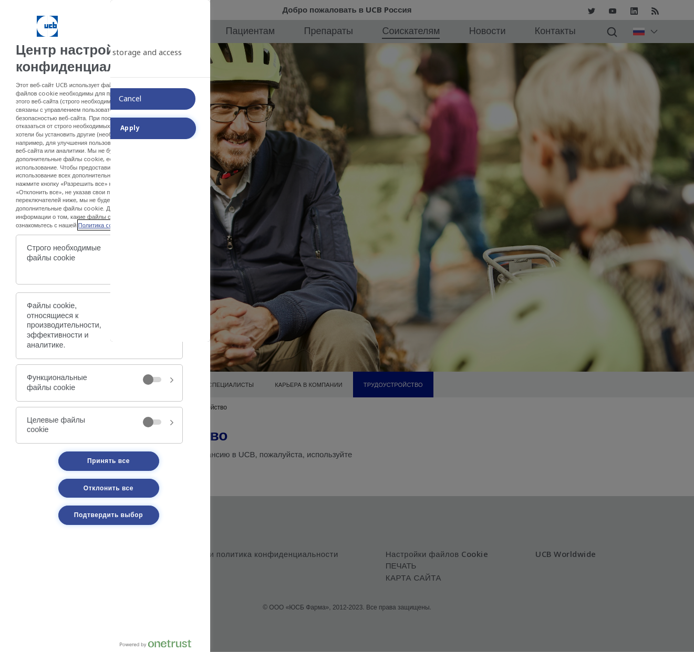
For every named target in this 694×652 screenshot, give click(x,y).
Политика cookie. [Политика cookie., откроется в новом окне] (102, 224)
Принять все (108, 461)
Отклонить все (108, 488)
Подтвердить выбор (108, 515)
